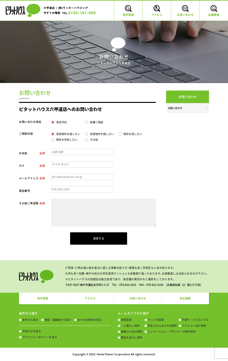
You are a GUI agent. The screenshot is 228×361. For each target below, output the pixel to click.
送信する (98, 238)
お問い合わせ (175, 108)
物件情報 (42, 298)
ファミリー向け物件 (194, 325)
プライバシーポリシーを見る (39, 337)
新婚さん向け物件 (131, 331)
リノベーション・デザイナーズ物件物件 (172, 331)
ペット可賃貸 (156, 320)
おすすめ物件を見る (89, 320)
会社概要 (185, 298)
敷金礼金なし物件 (131, 337)
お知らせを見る (31, 331)
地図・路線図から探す (57, 320)
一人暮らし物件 (130, 325)
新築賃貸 (126, 320)
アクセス (90, 298)
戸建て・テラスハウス (195, 320)
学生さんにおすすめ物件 (162, 325)
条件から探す (30, 320)
